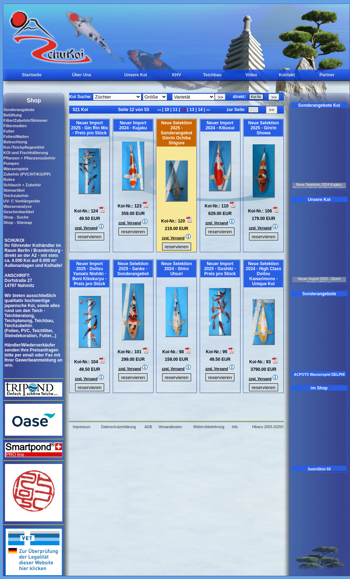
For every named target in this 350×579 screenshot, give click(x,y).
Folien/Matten (16, 136)
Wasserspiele (15, 169)
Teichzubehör (16, 195)
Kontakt (287, 74)
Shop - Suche (15, 217)
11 (175, 109)
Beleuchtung (15, 142)
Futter (8, 131)
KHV (176, 74)
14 (200, 109)
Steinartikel (13, 190)
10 (166, 109)
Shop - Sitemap (17, 222)
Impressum (81, 427)
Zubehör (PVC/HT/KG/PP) (26, 174)
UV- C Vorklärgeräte (21, 201)
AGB (148, 427)
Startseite (32, 74)
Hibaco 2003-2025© (268, 427)
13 (191, 109)
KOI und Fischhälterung (25, 152)
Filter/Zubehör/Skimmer (25, 120)
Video (251, 74)
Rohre (9, 179)
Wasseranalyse (17, 206)
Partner (327, 74)
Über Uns (81, 74)
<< (159, 110)
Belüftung (12, 115)
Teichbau (212, 74)
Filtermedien (14, 126)
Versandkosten (170, 427)
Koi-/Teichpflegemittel (23, 147)
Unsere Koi (135, 74)
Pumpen (11, 163)
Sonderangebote (18, 109)
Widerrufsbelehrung (208, 427)
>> (208, 110)
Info (235, 427)
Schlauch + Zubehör (22, 185)
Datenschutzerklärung (118, 427)
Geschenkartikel (18, 212)
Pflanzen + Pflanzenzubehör (29, 158)
